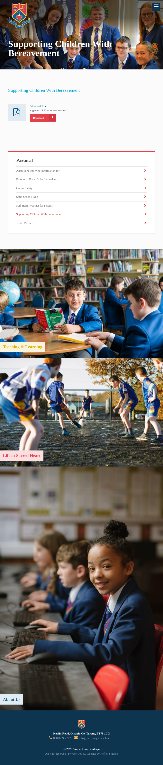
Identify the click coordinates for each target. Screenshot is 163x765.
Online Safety (24, 188)
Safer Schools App (27, 196)
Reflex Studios (109, 753)
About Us (11, 699)
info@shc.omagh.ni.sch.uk (94, 738)
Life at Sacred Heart (22, 455)
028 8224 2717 (62, 738)
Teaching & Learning (22, 346)
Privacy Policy (76, 753)
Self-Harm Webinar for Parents (34, 205)
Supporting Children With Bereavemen (39, 214)
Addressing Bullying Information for (37, 170)
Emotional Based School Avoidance (37, 179)
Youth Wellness (25, 223)
